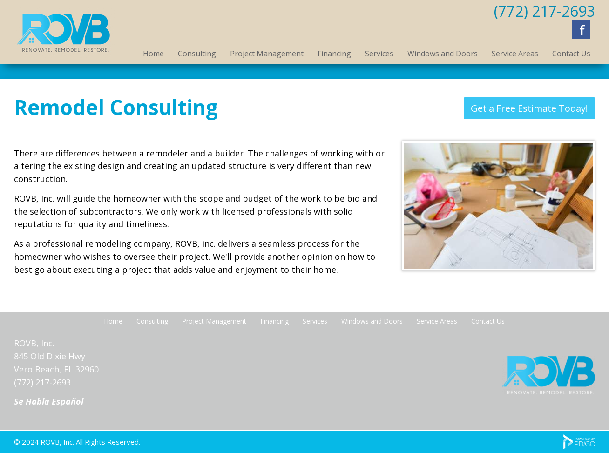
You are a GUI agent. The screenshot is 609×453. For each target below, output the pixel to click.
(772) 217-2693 (544, 11)
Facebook (581, 29)
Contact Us (571, 53)
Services (379, 53)
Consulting (197, 53)
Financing (334, 53)
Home (153, 53)
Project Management (267, 53)
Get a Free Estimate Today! (529, 108)
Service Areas (515, 53)
